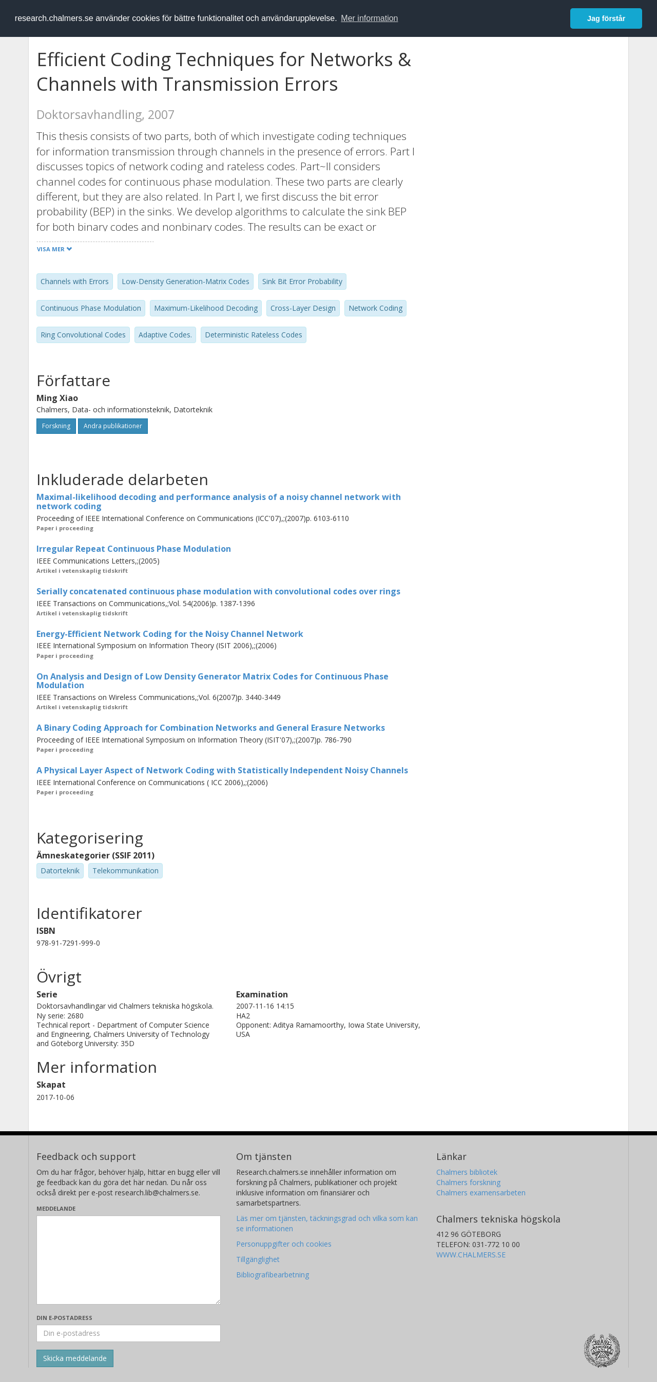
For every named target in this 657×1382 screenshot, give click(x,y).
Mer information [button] (369, 18)
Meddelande (55, 1208)
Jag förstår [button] (606, 18)
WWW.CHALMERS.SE (471, 1254)
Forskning (56, 426)
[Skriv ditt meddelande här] (128, 1260)
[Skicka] (74, 1358)
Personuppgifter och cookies (284, 1244)
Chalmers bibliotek (466, 1172)
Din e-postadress (64, 1317)
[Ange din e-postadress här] (128, 1333)
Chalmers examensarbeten (481, 1192)
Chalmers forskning (468, 1182)
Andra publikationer (113, 426)
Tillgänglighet (258, 1259)
